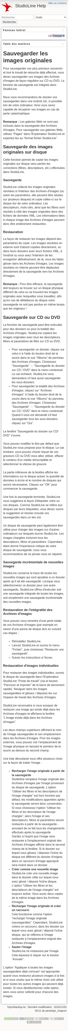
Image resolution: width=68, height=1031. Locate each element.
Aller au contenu (57, 3)
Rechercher (9, 21)
